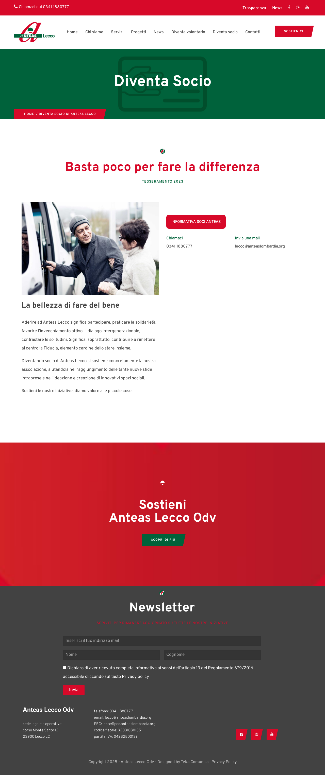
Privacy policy (135, 677)
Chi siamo (94, 32)
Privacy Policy (224, 762)
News (277, 8)
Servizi (117, 32)
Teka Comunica (194, 762)
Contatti (252, 32)
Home (72, 32)
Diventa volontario (188, 32)
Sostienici (293, 31)
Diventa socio (225, 32)
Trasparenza (254, 8)
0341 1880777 (56, 7)
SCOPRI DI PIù (163, 540)
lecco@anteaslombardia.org (260, 246)
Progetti (138, 32)
